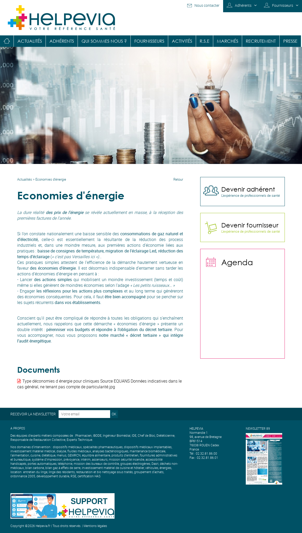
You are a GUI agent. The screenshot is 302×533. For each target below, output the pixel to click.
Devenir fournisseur (249, 225)
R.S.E (204, 41)
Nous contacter (206, 5)
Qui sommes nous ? (104, 41)
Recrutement (261, 41)
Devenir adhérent (248, 189)
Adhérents (243, 5)
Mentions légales (95, 526)
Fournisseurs (282, 5)
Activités (182, 41)
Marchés (227, 41)
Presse (290, 41)
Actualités (29, 41)
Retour (178, 179)
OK (114, 413)
